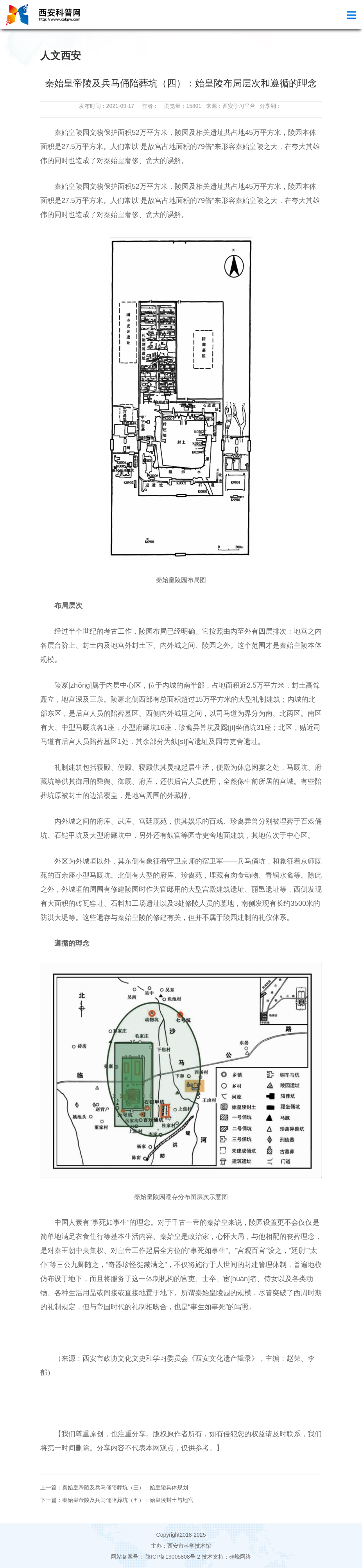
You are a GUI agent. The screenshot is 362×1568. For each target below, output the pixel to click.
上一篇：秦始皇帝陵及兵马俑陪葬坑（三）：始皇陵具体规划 (114, 1487)
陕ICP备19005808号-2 (173, 1557)
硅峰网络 (240, 1557)
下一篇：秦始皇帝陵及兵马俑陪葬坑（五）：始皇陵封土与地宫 (117, 1500)
